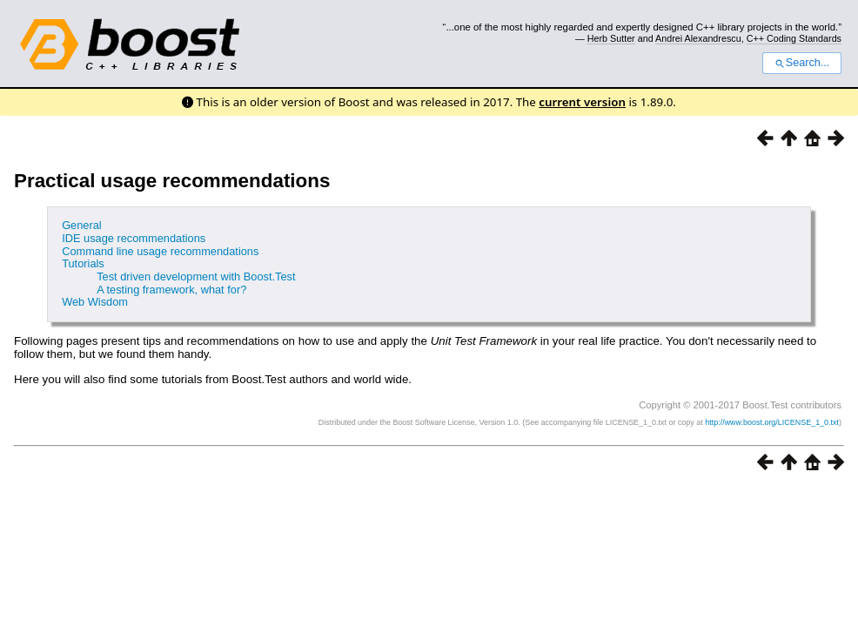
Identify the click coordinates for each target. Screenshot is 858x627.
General (82, 225)
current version (582, 102)
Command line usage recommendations (160, 251)
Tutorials (83, 263)
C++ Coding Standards (794, 38)
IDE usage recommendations (133, 238)
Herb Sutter (611, 38)
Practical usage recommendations (172, 181)
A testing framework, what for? (171, 289)
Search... (801, 63)
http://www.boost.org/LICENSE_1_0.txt (772, 422)
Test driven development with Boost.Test (196, 276)
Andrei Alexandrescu (698, 38)
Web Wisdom (95, 301)
